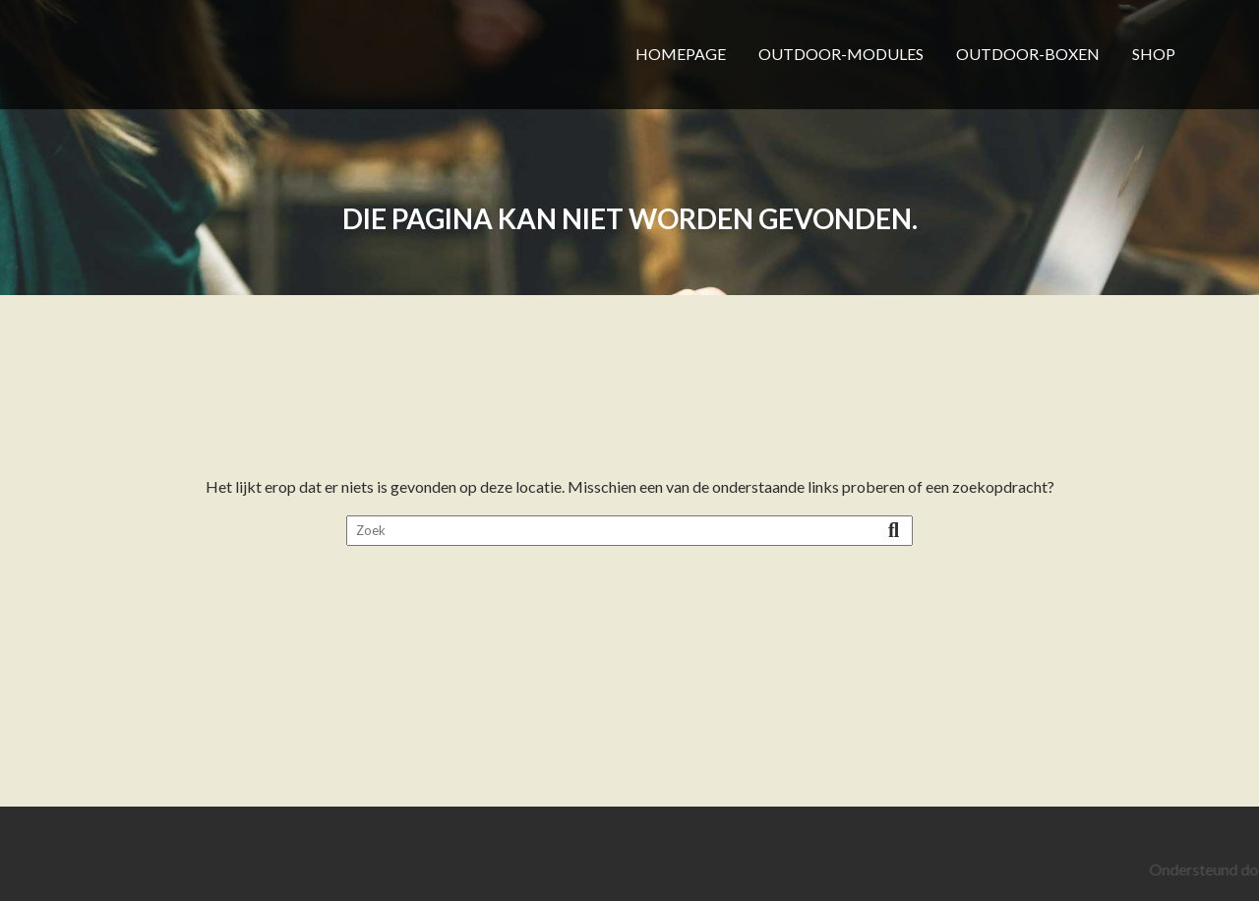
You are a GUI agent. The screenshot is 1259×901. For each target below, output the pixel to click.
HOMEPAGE (680, 53)
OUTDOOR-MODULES (841, 53)
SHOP (1153, 53)
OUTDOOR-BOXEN (1028, 53)
